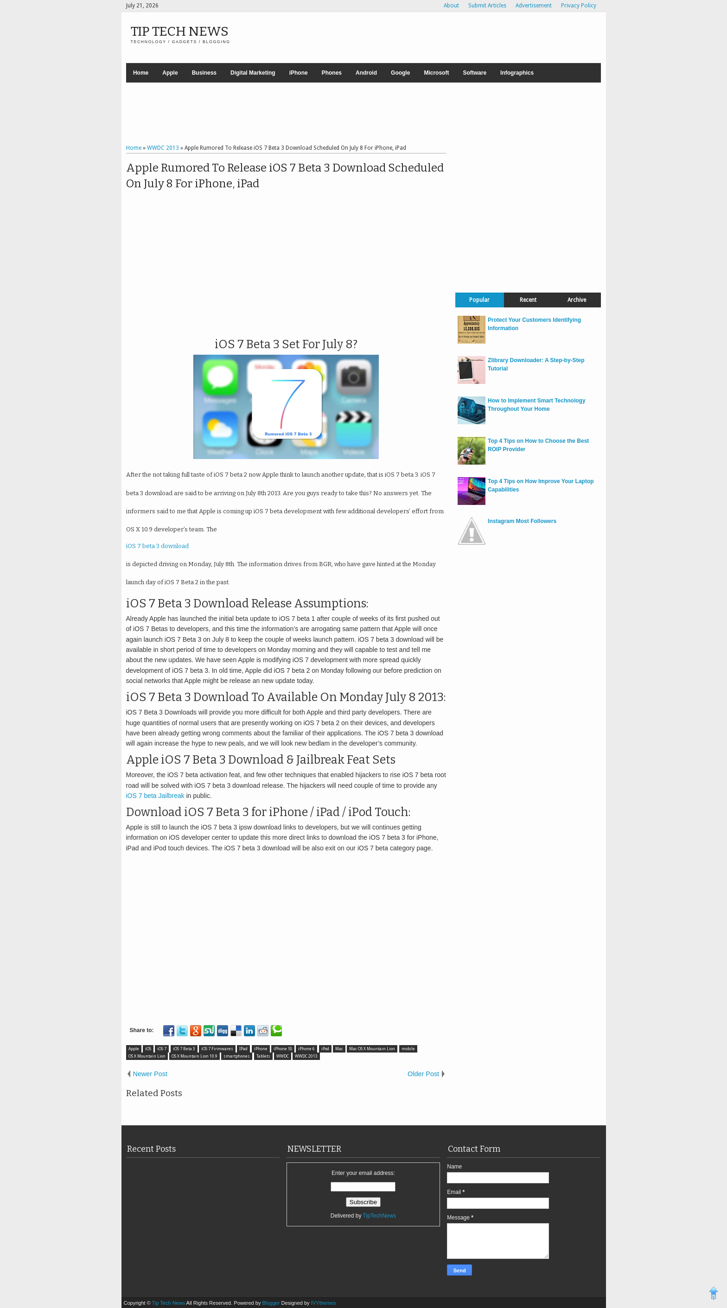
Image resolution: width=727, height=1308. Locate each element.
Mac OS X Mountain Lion (372, 1048)
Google (400, 73)
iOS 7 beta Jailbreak (155, 795)
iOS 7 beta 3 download (157, 545)
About (451, 5)
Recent (528, 300)
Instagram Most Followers (522, 521)
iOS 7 (161, 1048)
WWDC (282, 1056)
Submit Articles (487, 5)
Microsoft (436, 73)
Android (366, 73)
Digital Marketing (252, 73)
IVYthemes (323, 1303)
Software (474, 73)
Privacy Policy (578, 5)
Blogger (271, 1303)
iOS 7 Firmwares (217, 1048)
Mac (339, 1048)
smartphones (236, 1056)
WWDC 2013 (306, 1056)
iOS (148, 1048)
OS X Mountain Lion (147, 1056)
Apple (170, 73)
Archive (577, 300)
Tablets (263, 1056)
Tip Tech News (180, 31)
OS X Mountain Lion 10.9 (194, 1056)
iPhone (298, 73)
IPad (243, 1048)
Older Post (423, 1074)
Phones (332, 73)
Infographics (517, 73)
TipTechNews (379, 1215)
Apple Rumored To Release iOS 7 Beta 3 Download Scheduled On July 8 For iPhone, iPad (285, 175)
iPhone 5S (283, 1048)
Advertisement (534, 5)
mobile (408, 1048)
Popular (479, 300)
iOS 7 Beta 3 (184, 1048)
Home (140, 73)
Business (204, 73)
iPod (325, 1048)
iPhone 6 (306, 1048)
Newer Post (150, 1074)
